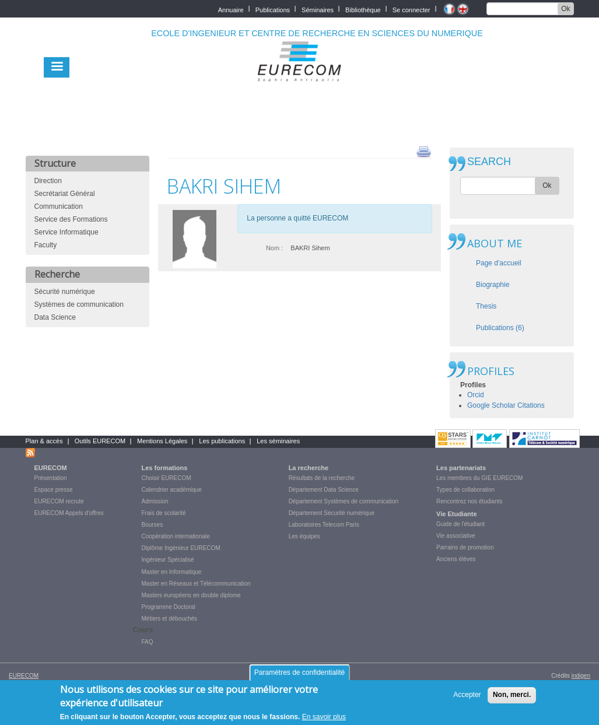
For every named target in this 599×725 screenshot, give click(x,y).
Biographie (492, 285)
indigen (581, 676)
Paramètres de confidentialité (299, 677)
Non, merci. (512, 699)
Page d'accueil (498, 263)
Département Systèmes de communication (343, 501)
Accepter (467, 699)
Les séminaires (278, 440)
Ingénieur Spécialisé (168, 559)
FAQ (147, 642)
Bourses (152, 524)
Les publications (222, 440)
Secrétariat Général (64, 194)
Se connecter (411, 9)
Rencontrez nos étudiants (469, 501)
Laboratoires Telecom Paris (324, 524)
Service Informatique (66, 232)
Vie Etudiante (456, 513)
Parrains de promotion (464, 547)
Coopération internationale (176, 536)
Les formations (165, 467)
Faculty (45, 245)
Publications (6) (500, 328)
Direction (48, 181)
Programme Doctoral (168, 607)
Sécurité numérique (64, 292)
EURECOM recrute (59, 501)
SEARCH (489, 161)
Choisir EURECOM (166, 478)
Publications (272, 9)
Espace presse (53, 489)
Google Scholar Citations (506, 405)
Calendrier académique (172, 489)
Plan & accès (44, 440)
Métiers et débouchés (170, 618)
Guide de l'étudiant (460, 524)
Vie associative (455, 536)
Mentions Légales (162, 440)
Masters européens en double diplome (191, 595)
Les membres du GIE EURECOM (479, 478)
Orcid (475, 395)
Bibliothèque (363, 9)
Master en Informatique (172, 572)
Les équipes (304, 536)
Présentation (50, 478)
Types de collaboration (465, 489)
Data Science (55, 317)
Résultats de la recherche (322, 478)
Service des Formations (71, 219)
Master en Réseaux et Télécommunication (196, 583)
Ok (565, 9)
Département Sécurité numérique (331, 513)
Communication (58, 206)
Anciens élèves (455, 559)
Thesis (486, 306)
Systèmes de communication (79, 304)
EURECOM (50, 467)
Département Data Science (324, 489)
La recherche (308, 467)
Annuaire (231, 9)
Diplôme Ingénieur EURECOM (181, 548)
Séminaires (318, 9)
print (423, 151)
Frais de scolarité (164, 513)
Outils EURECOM (100, 440)
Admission (155, 501)
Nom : (274, 247)
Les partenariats (461, 467)
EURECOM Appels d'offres (69, 513)
